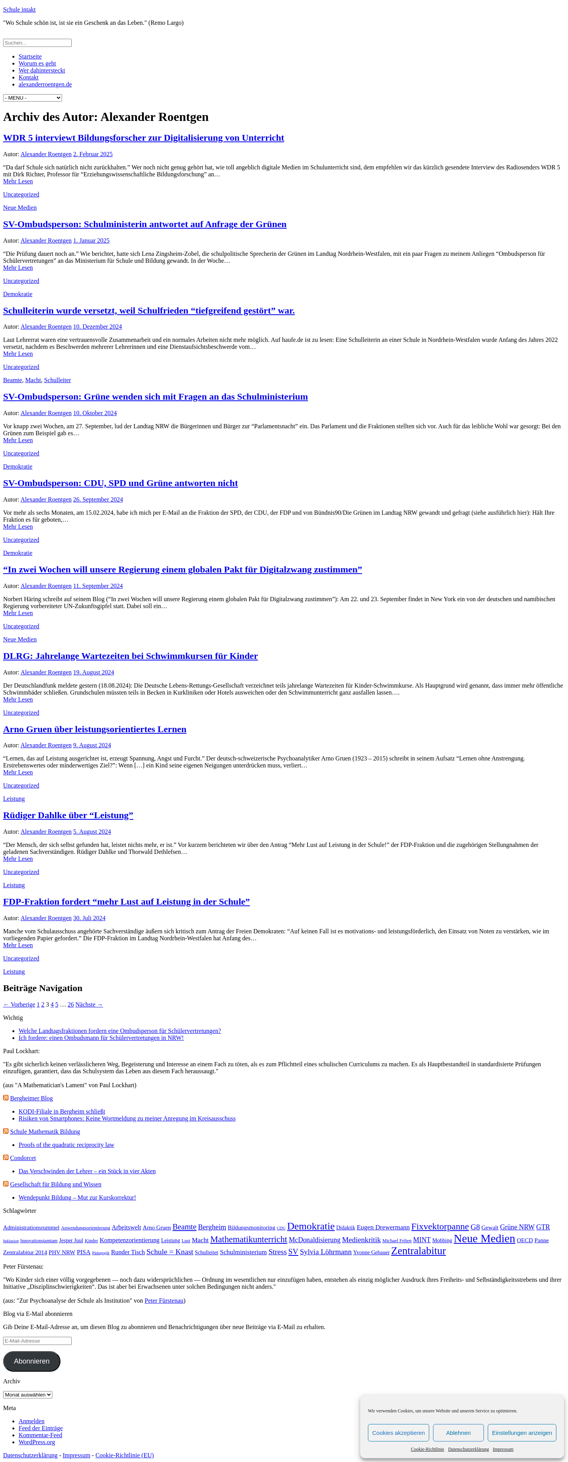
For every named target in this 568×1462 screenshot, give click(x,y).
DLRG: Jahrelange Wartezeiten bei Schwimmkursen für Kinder (130, 656)
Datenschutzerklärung (468, 1449)
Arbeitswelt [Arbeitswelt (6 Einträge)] (126, 1227)
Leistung (14, 798)
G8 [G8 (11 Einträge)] (475, 1226)
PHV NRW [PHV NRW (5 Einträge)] (62, 1252)
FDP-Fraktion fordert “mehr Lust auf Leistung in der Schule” (126, 902)
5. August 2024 (92, 831)
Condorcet (23, 1158)
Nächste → (90, 1004)
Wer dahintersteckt (42, 70)
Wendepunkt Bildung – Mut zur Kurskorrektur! (77, 1197)
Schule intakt (19, 9)
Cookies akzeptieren (398, 1432)
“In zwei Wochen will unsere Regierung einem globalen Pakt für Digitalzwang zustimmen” (182, 569)
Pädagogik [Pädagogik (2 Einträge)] (100, 1253)
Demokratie (18, 294)
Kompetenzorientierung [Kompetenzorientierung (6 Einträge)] (129, 1240)
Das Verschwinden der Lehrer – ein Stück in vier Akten (87, 1171)
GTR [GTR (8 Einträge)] (543, 1227)
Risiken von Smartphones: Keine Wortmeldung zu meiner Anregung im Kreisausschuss (127, 1118)
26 (71, 1004)
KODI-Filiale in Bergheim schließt (62, 1111)
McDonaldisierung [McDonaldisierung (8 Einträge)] (314, 1240)
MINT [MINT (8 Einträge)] (421, 1240)
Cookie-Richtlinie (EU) (124, 1455)
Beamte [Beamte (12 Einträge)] (185, 1226)
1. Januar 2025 (91, 240)
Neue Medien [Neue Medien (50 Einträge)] (484, 1238)
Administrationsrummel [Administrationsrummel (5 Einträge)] (31, 1227)
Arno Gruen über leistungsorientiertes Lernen (94, 729)
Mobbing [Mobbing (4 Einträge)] (442, 1240)
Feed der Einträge (41, 1428)
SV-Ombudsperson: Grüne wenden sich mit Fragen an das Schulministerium (155, 396)
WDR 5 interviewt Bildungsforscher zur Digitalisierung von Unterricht (143, 138)
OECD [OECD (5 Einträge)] (525, 1240)
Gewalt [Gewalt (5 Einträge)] (490, 1227)
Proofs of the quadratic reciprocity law (66, 1144)
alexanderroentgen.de (45, 84)
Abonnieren (32, 1361)
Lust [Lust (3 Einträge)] (185, 1240)
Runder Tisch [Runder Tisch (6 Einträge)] (128, 1252)
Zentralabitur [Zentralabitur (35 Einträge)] (418, 1251)
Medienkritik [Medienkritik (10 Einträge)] (361, 1240)
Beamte (12, 380)
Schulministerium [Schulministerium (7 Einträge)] (243, 1252)
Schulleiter (57, 380)
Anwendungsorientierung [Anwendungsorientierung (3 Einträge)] (85, 1228)
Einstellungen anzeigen (522, 1432)
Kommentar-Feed (40, 1435)
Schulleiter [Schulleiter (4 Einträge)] (207, 1252)
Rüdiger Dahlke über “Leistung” (68, 815)
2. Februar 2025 (93, 154)
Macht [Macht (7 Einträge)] (200, 1240)
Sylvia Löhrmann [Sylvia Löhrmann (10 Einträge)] (326, 1252)
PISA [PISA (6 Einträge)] (83, 1252)
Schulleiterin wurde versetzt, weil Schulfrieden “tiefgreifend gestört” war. (149, 310)
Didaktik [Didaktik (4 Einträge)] (345, 1228)
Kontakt (29, 77)
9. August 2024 (92, 745)
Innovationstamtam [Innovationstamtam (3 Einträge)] (38, 1240)
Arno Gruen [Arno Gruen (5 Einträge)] (157, 1227)
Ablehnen (458, 1432)
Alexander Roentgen (46, 154)
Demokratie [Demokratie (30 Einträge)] (311, 1226)
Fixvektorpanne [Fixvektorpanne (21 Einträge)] (440, 1226)
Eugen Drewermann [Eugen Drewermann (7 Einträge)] (383, 1227)
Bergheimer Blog (31, 1098)
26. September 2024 (98, 499)
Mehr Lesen (18, 181)
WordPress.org (37, 1442)
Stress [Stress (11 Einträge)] (277, 1251)
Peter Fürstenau (164, 1300)
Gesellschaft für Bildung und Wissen (55, 1184)
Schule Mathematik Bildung (45, 1131)
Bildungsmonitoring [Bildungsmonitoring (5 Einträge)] (251, 1227)
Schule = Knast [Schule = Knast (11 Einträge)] (170, 1251)
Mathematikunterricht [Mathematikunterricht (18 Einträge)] (248, 1239)
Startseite (30, 56)
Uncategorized (21, 194)
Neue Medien (20, 207)
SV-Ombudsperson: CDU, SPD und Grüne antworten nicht (120, 483)
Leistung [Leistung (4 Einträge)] (170, 1240)
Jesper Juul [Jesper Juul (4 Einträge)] (71, 1240)
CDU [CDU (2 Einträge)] (281, 1228)
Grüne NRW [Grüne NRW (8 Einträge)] (517, 1227)
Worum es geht (37, 63)
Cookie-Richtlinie (427, 1449)
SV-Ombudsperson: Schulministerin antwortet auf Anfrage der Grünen (145, 224)
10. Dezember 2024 (97, 326)
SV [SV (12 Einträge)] (293, 1251)
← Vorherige (19, 1004)
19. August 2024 (93, 672)
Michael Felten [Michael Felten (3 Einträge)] (396, 1240)
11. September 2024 (98, 586)
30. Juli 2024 (89, 918)
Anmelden (32, 1421)
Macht (33, 380)
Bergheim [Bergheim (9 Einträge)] (212, 1227)
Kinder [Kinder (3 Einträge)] (91, 1240)
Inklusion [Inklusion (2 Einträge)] (11, 1241)
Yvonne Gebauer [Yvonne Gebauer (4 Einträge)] (371, 1252)
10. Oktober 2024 (95, 413)
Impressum (503, 1449)
